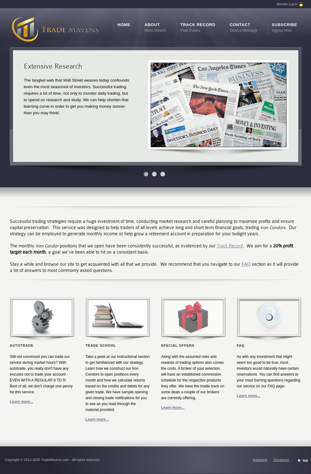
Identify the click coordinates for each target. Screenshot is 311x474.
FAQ (246, 264)
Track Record (230, 245)
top (305, 460)
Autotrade (260, 460)
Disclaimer (281, 460)
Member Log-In (290, 4)
